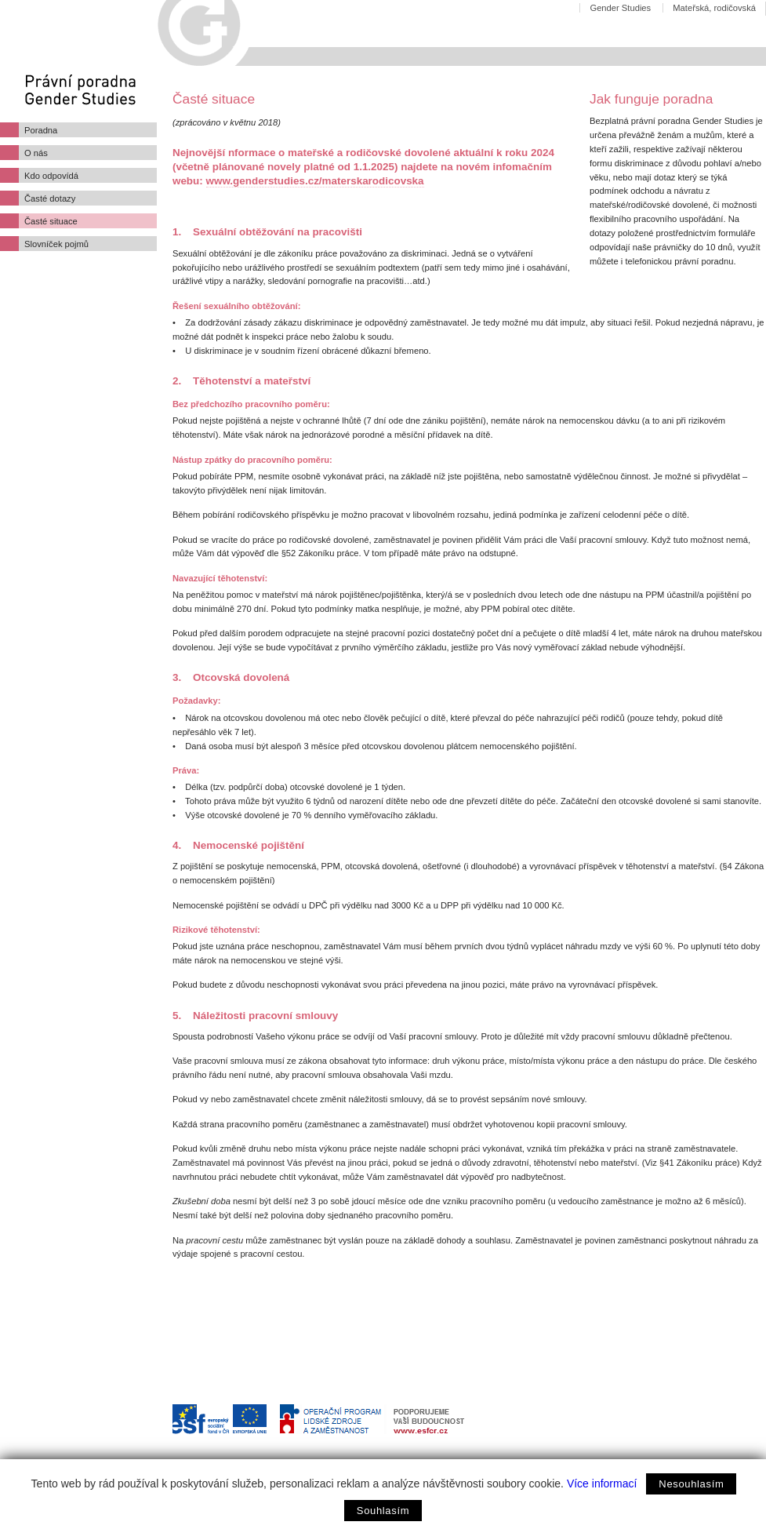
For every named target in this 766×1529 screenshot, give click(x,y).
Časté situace (51, 221)
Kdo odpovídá (51, 175)
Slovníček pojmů (56, 244)
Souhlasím (383, 1510)
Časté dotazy (49, 198)
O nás (36, 153)
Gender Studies (620, 8)
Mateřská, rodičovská (714, 8)
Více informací (602, 1483)
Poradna (40, 130)
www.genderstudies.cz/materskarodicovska (315, 181)
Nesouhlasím (691, 1484)
